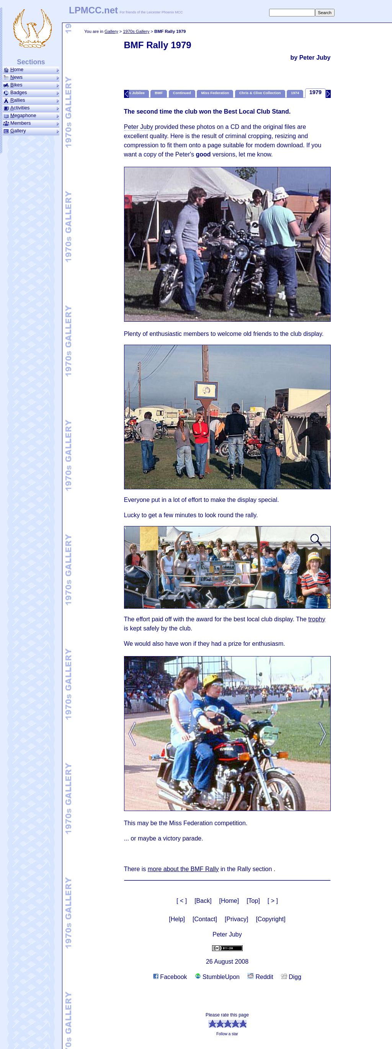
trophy (316, 619)
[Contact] (205, 919)
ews (31, 77)
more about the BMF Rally (183, 869)
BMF (159, 93)
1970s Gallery (136, 31)
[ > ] (273, 901)
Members (31, 123)
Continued (182, 93)
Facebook (170, 977)
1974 (295, 93)
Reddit (260, 977)
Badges (31, 93)
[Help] (177, 919)
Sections (31, 62)
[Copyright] (270, 919)
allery (31, 131)
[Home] (229, 901)
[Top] (253, 901)
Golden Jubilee (131, 93)
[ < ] (181, 901)
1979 (315, 92)
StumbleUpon (217, 977)
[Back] (202, 901)
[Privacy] (236, 919)
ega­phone (31, 115)
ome (31, 70)
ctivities (31, 108)
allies (31, 100)
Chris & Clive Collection (260, 93)
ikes (31, 85)
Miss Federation (215, 93)
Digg (291, 977)
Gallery (111, 31)
